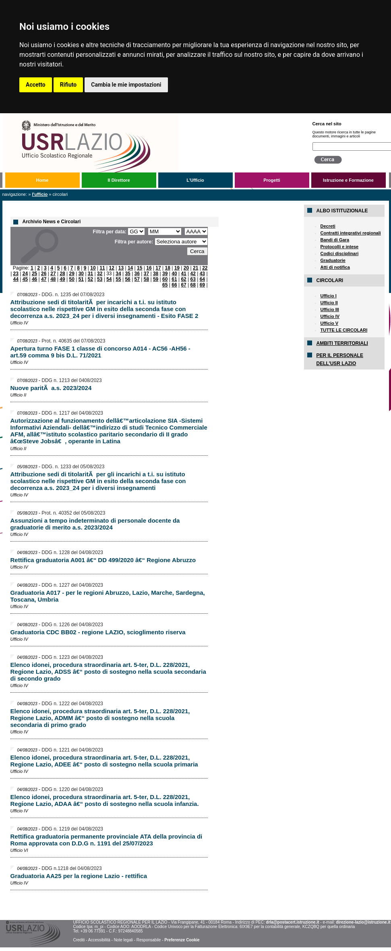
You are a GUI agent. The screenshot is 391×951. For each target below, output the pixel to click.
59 (155, 279)
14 (130, 268)
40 (174, 273)
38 (155, 273)
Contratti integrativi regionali (350, 232)
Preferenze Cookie (181, 940)
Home (42, 180)
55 (118, 279)
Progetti (271, 180)
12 (111, 268)
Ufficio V (329, 323)
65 (165, 285)
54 (109, 279)
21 (195, 268)
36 (137, 273)
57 (137, 279)
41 (183, 273)
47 (43, 279)
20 (186, 268)
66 (174, 285)
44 (16, 279)
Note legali (123, 940)
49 (62, 279)
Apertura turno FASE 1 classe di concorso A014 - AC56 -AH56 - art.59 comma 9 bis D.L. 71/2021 (100, 352)
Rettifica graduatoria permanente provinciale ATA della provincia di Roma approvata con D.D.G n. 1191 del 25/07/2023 (106, 840)
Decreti (327, 226)
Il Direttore (119, 180)
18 (167, 268)
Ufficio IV (329, 316)
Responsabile (149, 940)
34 (118, 273)
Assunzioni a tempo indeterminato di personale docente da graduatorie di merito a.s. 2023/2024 (95, 524)
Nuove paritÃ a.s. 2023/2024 (51, 387)
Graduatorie (332, 260)
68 (193, 285)
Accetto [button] (36, 84)
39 (165, 273)
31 (90, 273)
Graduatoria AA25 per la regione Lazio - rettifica (78, 875)
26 (43, 273)
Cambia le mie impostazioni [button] (126, 84)
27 (53, 273)
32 (99, 273)
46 (34, 279)
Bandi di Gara (334, 239)
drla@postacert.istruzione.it (292, 922)
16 (148, 268)
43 (202, 273)
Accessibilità (99, 940)
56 (127, 279)
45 (25, 279)
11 (102, 268)
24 (25, 273)
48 (53, 279)
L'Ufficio (195, 180)
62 (183, 279)
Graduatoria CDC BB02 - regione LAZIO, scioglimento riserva (98, 632)
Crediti (79, 940)
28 (62, 273)
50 (71, 279)
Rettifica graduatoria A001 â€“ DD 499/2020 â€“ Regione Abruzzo (103, 559)
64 (202, 279)
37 (146, 273)
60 (165, 279)
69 (202, 285)
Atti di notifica (335, 267)
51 (81, 279)
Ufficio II (328, 302)
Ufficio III (329, 309)
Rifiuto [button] (68, 84)
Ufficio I (328, 295)
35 (127, 273)
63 (193, 279)
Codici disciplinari (339, 253)
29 (71, 273)
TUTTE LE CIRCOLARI (343, 330)
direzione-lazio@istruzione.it (363, 922)
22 (204, 268)
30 (81, 273)
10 (92, 268)
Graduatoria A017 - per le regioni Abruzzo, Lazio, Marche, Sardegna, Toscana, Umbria (107, 596)
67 (183, 285)
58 (146, 279)
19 (177, 268)
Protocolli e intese (339, 246)
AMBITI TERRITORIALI (342, 343)
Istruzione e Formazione (348, 180)
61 (174, 279)
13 (121, 268)
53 (99, 279)
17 (158, 268)
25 (34, 273)
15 (139, 268)
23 (16, 273)
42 (193, 273)
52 (90, 279)
